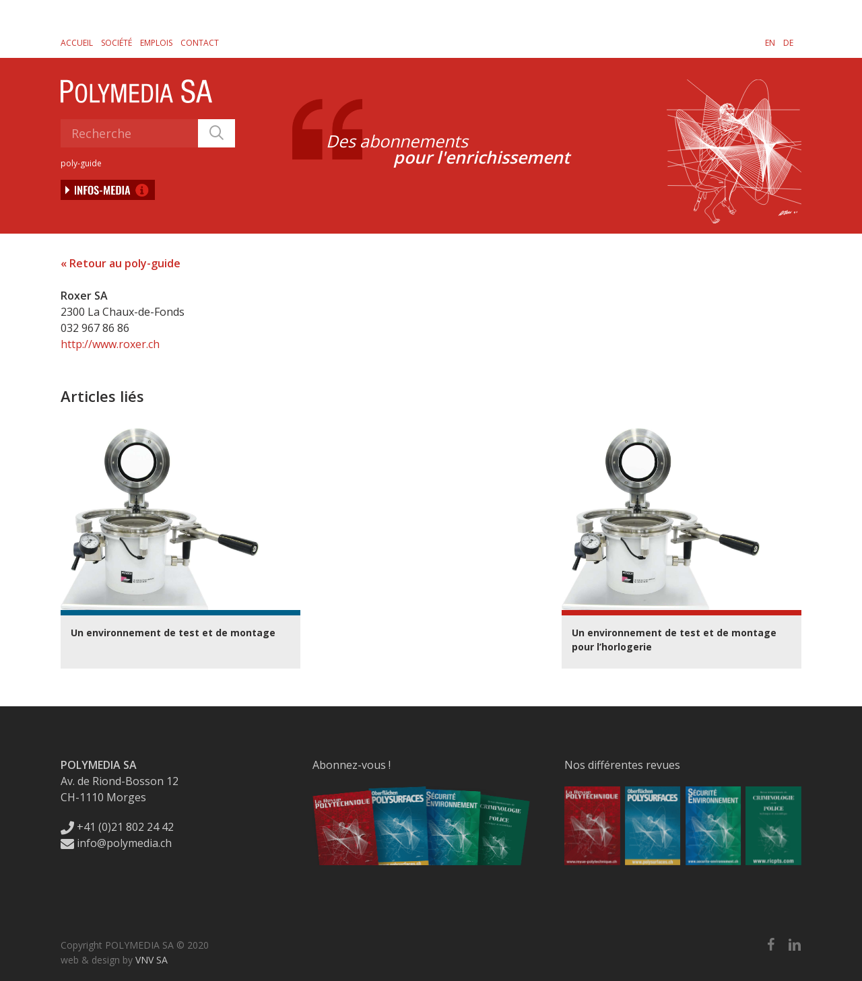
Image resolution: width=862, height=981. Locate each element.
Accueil (77, 42)
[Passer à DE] (788, 42)
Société (116, 42)
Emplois (156, 42)
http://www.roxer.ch (110, 344)
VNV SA (151, 959)
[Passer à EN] (770, 42)
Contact (199, 42)
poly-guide (81, 163)
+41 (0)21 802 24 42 (117, 826)
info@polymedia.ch (116, 843)
